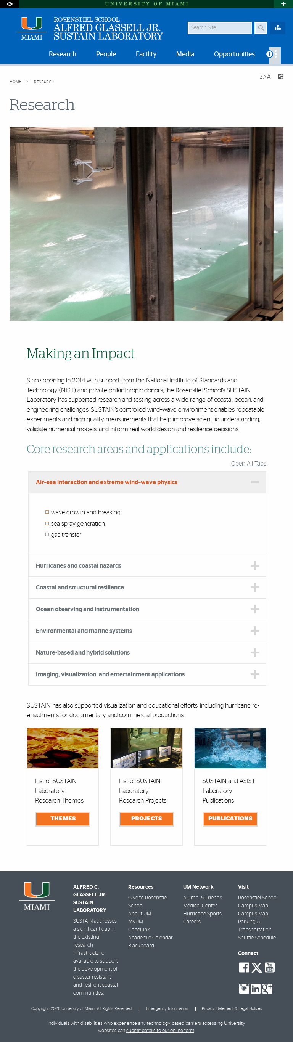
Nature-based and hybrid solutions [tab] (83, 653)
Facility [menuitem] (146, 54)
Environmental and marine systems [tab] (84, 631)
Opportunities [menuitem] (234, 54)
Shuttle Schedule (257, 938)
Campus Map (253, 914)
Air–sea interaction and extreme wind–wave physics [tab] (106, 482)
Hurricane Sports (202, 914)
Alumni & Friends (202, 898)
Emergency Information (167, 1009)
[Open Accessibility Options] (9, 4)
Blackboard (141, 946)
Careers (192, 922)
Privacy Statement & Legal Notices (232, 1009)
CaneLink (139, 930)
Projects (146, 819)
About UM (139, 914)
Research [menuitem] (62, 54)
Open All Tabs (248, 464)
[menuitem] (275, 55)
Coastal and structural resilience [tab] (80, 587)
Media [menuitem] (185, 54)
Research (44, 82)
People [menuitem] (106, 54)
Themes (63, 819)
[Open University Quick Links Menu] (283, 4)
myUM (135, 922)
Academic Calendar (150, 938)
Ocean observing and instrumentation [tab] (87, 609)
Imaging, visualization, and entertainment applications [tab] (110, 674)
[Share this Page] (280, 78)
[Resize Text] (265, 77)
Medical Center (200, 906)
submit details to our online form (160, 1030)
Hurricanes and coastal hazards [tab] (78, 566)
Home (16, 82)
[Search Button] (260, 28)
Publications (230, 819)
